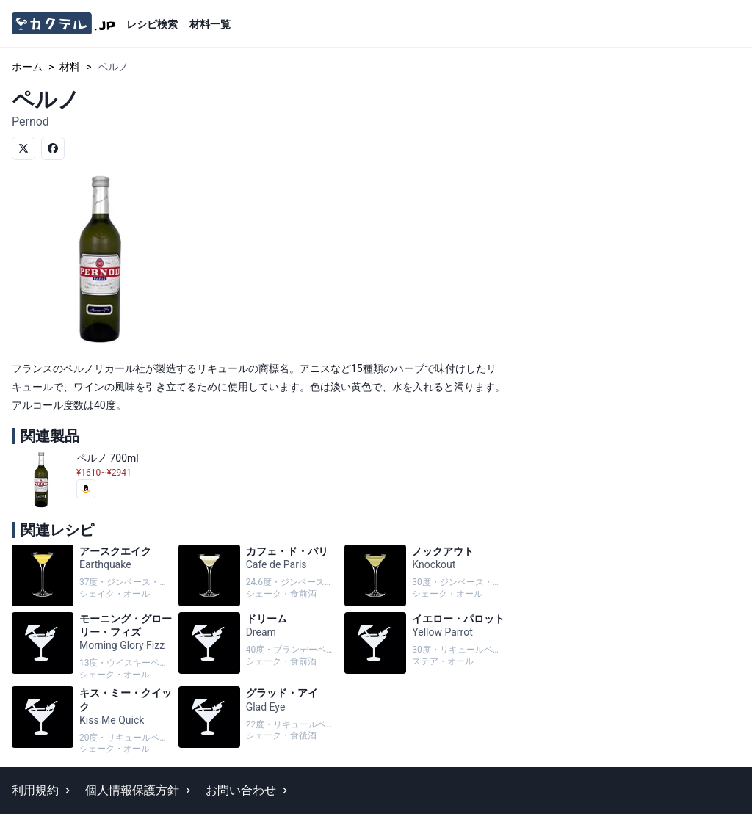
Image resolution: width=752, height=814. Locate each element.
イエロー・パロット (424, 646)
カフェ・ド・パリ (258, 575)
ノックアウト (424, 575)
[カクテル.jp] (63, 23)
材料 (69, 67)
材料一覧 (210, 24)
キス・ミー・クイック (92, 720)
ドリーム (258, 646)
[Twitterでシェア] (23, 148)
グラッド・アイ (258, 720)
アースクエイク (92, 575)
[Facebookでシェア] (53, 148)
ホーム (27, 67)
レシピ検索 (152, 24)
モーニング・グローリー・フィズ (92, 646)
